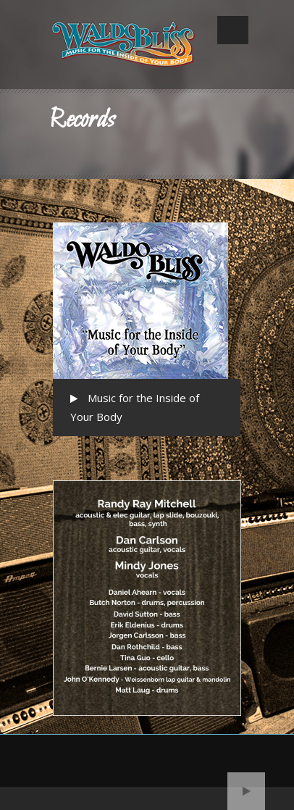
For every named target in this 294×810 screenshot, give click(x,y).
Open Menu (232, 30)
